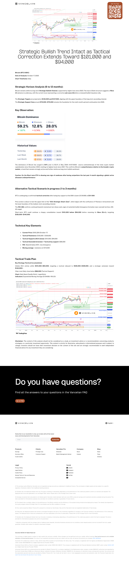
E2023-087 (111, 545)
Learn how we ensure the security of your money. (28, 555)
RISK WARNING (97, 538)
